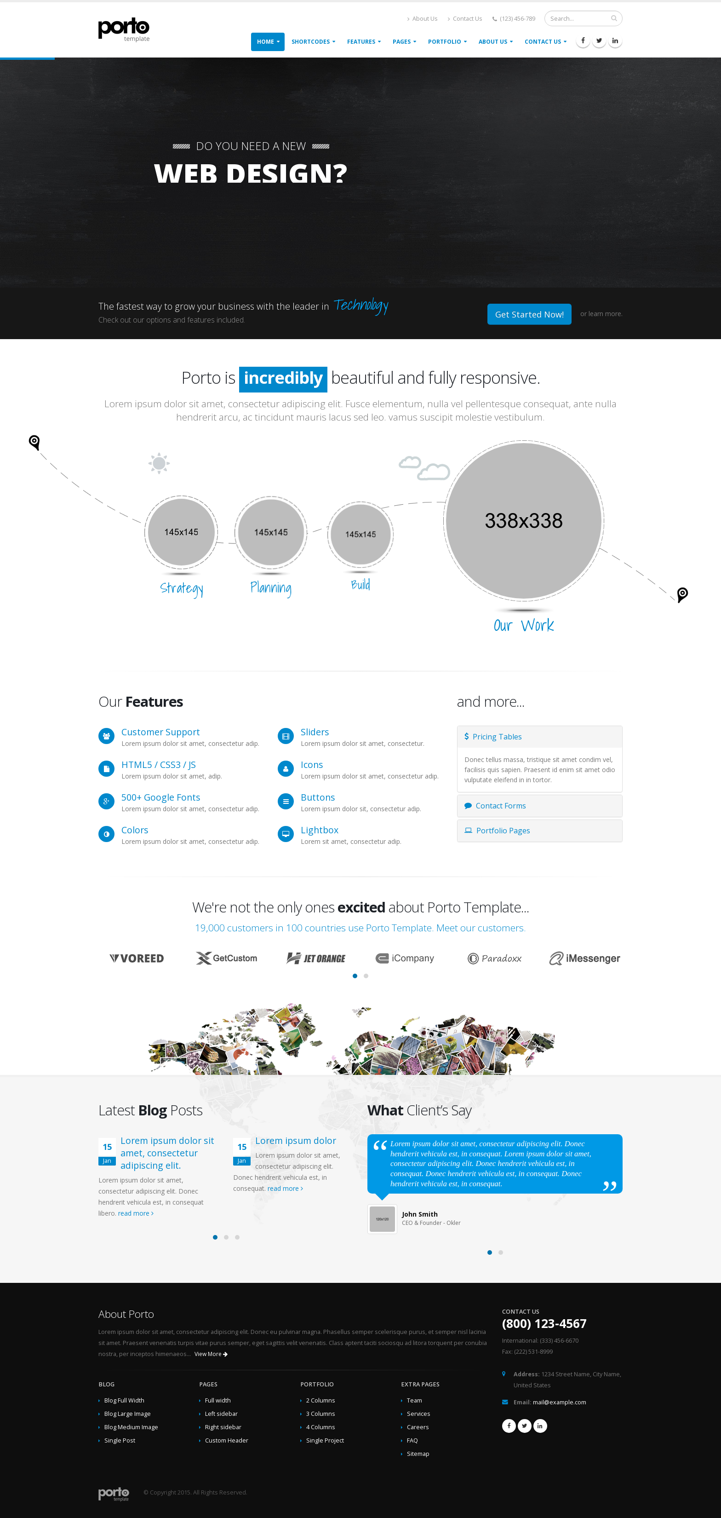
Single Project (325, 1440)
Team (414, 1400)
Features (361, 42)
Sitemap (418, 1454)
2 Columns (320, 1400)
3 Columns (320, 1414)
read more (136, 1213)
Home (265, 42)
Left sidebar (221, 1414)
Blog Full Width (124, 1400)
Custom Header (226, 1440)
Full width (218, 1400)
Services (418, 1414)
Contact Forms (495, 806)
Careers (418, 1427)
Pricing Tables (493, 737)
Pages (402, 42)
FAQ (412, 1440)
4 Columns (320, 1427)
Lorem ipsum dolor (295, 1140)
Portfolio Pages (497, 830)
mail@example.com (559, 1402)
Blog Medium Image (131, 1427)
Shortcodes (311, 42)
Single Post (119, 1440)
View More (211, 1354)
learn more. (606, 313)
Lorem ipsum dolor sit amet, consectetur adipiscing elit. (167, 1153)
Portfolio (444, 42)
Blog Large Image (127, 1414)
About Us (422, 19)
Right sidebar (223, 1427)
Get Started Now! (529, 314)
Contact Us (465, 19)
